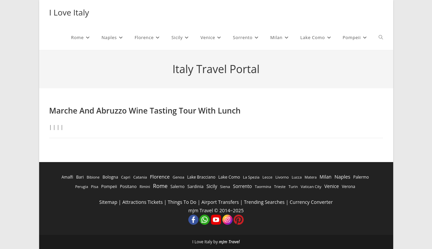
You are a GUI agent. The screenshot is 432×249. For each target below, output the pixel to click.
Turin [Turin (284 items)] (293, 186)
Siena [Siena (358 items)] (225, 186)
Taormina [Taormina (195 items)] (263, 186)
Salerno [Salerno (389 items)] (177, 186)
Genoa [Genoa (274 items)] (178, 177)
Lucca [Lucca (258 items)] (297, 177)
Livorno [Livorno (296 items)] (282, 177)
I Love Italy (69, 12)
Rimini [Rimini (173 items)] (144, 186)
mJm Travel (229, 242)
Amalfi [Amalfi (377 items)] (67, 177)
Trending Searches (264, 202)
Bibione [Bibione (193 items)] (93, 177)
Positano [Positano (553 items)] (128, 186)
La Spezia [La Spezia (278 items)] (251, 177)
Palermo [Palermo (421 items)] (361, 177)
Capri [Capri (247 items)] (125, 177)
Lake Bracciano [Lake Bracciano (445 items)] (201, 177)
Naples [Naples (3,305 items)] (342, 176)
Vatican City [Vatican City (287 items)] (311, 186)
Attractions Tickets (142, 202)
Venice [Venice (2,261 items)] (331, 186)
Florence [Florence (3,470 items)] (160, 176)
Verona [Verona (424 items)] (348, 186)
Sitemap (108, 202)
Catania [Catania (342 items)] (140, 177)
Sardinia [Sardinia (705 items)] (195, 186)
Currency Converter (311, 202)
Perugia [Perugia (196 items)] (81, 186)
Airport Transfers (220, 202)
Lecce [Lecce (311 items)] (267, 177)
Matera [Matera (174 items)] (311, 177)
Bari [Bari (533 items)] (80, 177)
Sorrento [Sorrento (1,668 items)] (242, 186)
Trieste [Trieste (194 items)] (280, 186)
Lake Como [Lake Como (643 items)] (229, 177)
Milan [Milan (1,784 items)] (325, 177)
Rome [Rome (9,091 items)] (160, 186)
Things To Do (182, 202)
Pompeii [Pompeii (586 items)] (109, 186)
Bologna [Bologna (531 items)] (110, 177)
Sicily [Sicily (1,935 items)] (212, 186)
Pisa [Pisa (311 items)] (95, 186)
